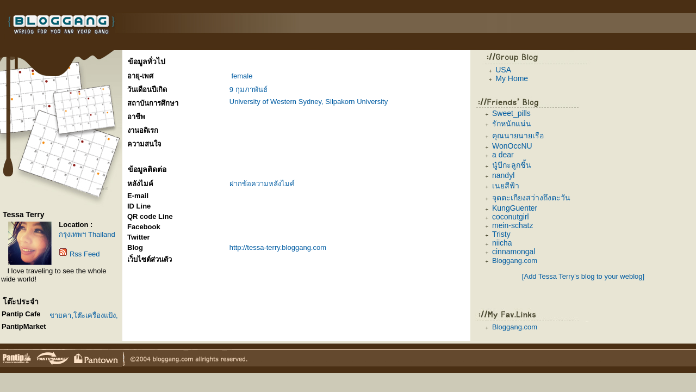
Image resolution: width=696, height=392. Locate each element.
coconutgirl (510, 216)
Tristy (501, 234)
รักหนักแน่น (511, 123)
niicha (502, 242)
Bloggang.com (514, 260)
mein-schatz (512, 225)
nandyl (503, 175)
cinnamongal (513, 251)
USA (503, 69)
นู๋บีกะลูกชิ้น (511, 165)
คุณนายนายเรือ (518, 135)
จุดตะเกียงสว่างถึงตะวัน (531, 197)
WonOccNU (512, 146)
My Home (511, 78)
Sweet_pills (511, 113)
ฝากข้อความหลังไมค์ (262, 184)
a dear (503, 154)
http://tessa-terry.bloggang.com (277, 247)
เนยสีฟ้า (505, 185)
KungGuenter (514, 208)
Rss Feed (85, 254)
